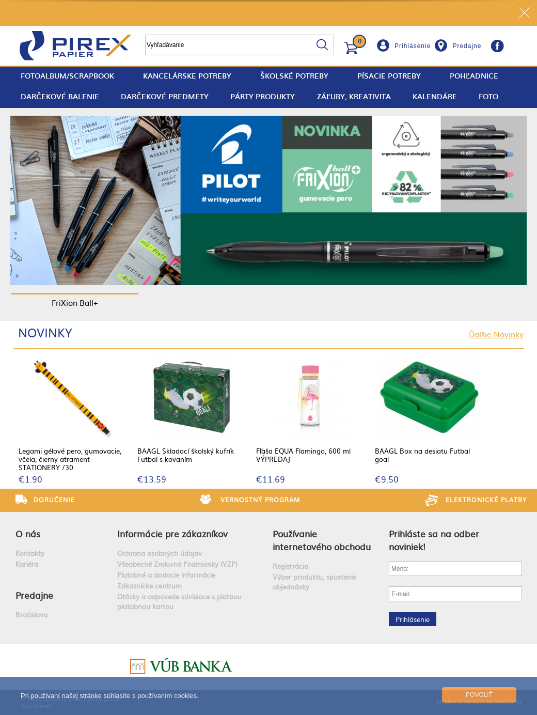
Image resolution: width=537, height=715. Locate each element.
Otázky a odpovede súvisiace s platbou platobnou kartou (179, 601)
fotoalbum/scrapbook (67, 75)
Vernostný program (260, 499)
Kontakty (29, 553)
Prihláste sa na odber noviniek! (434, 540)
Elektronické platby (486, 499)
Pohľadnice (474, 75)
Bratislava (31, 614)
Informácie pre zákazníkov (172, 533)
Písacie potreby (389, 75)
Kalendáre (435, 96)
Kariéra (26, 564)
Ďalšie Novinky (496, 334)
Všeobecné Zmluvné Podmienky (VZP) (177, 564)
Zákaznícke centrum (149, 585)
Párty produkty (262, 96)
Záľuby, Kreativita (354, 96)
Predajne (466, 46)
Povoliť (479, 694)
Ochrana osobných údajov (159, 553)
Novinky (45, 332)
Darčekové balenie (60, 96)
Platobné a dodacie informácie (166, 575)
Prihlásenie (412, 46)
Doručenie (54, 499)
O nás (27, 533)
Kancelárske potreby (187, 75)
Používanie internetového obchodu (322, 540)
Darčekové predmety (165, 96)
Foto (488, 96)
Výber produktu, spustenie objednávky (314, 582)
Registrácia (290, 566)
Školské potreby (294, 75)
